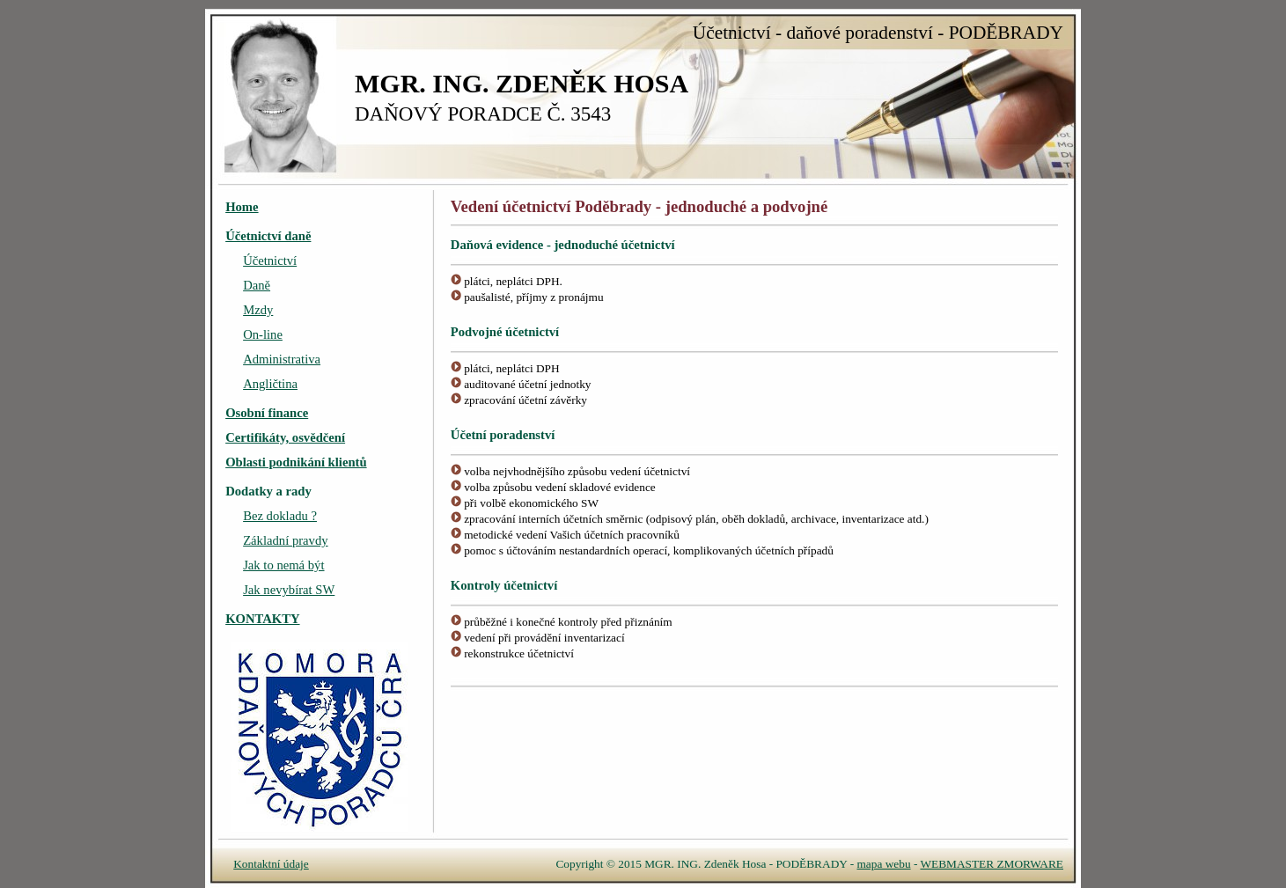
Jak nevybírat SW (288, 590)
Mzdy (258, 310)
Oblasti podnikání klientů (295, 462)
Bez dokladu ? (280, 516)
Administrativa (281, 359)
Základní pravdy (285, 540)
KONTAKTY (262, 619)
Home (241, 207)
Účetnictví (270, 260)
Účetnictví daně (268, 236)
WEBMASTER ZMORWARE (991, 863)
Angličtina (270, 384)
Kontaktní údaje (271, 863)
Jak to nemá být (283, 565)
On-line (263, 334)
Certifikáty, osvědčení (285, 437)
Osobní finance (266, 413)
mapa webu (884, 863)
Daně (256, 285)
